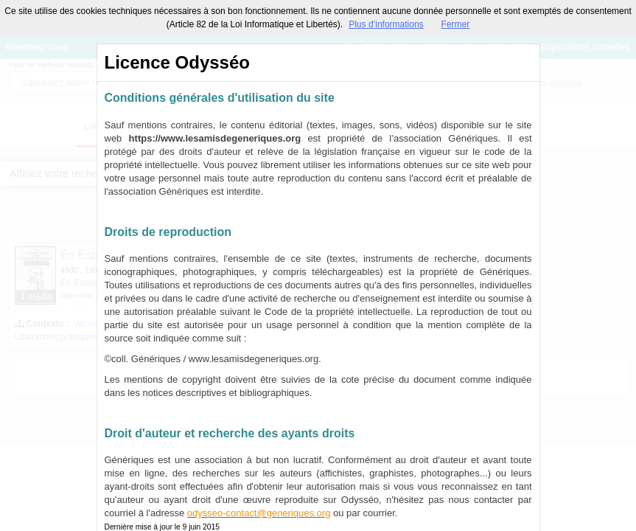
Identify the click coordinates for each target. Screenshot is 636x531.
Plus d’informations (386, 24)
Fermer (455, 24)
